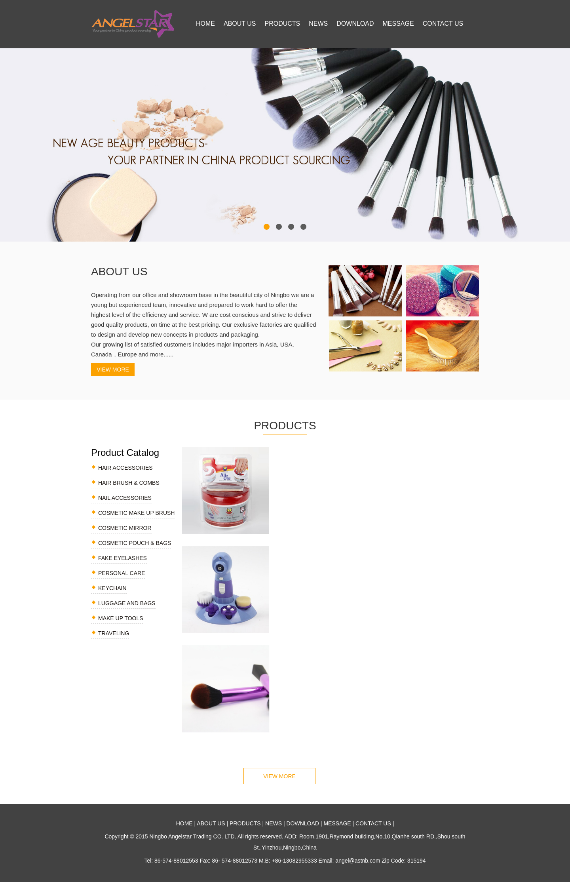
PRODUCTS (282, 23)
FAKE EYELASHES (122, 558)
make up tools (120, 618)
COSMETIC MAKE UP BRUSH (136, 513)
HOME (205, 23)
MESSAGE (398, 23)
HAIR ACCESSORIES (125, 468)
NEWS (318, 23)
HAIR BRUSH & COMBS (129, 483)
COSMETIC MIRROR (125, 528)
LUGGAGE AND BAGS (127, 603)
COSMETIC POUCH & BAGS (134, 543)
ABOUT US (240, 23)
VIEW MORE (113, 369)
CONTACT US (443, 23)
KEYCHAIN (112, 588)
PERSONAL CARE (121, 573)
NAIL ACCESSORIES (125, 498)
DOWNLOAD (355, 23)
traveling (113, 633)
